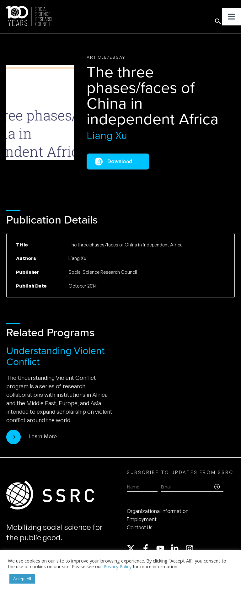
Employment (142, 519)
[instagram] (190, 548)
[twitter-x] (134, 548)
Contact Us (140, 527)
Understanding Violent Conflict (55, 356)
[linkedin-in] (178, 548)
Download (119, 161)
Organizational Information (158, 511)
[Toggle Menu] (231, 16)
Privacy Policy (117, 566)
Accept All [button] (22, 578)
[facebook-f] (148, 548)
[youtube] (163, 548)
